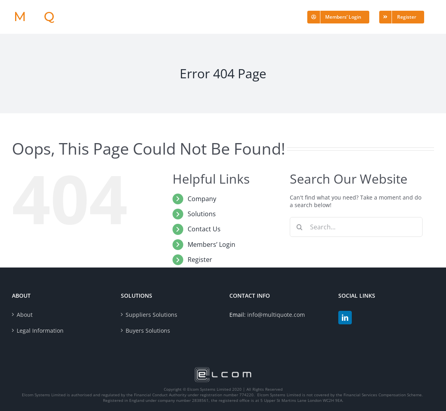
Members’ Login (211, 244)
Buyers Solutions (148, 330)
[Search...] (356, 227)
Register (200, 259)
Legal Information (40, 330)
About (25, 314)
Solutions (202, 213)
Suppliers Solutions (151, 314)
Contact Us (204, 229)
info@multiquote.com (276, 314)
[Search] (300, 227)
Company (202, 198)
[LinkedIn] (345, 317)
